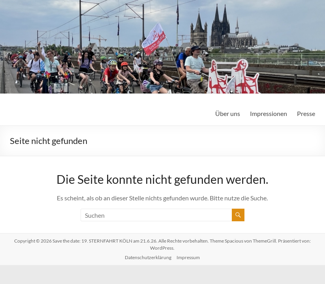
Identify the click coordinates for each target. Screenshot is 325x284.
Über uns (227, 113)
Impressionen (268, 113)
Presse (306, 113)
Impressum (188, 257)
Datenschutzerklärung (148, 257)
